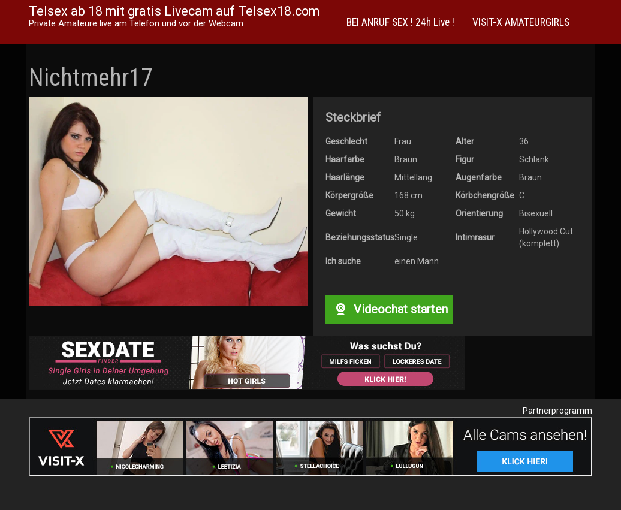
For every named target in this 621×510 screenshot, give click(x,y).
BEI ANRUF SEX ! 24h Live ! (400, 22)
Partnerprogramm (557, 410)
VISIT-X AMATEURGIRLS (520, 22)
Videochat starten (389, 309)
